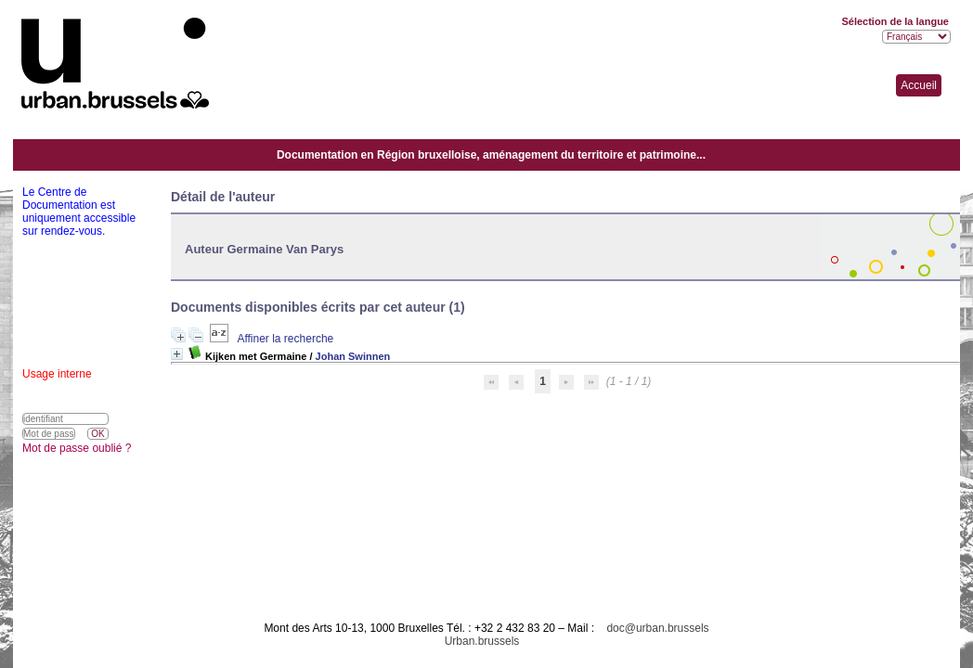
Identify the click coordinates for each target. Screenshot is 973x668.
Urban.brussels (482, 641)
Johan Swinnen (353, 356)
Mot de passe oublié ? (76, 448)
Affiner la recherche (285, 338)
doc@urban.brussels (657, 628)
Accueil (919, 85)
